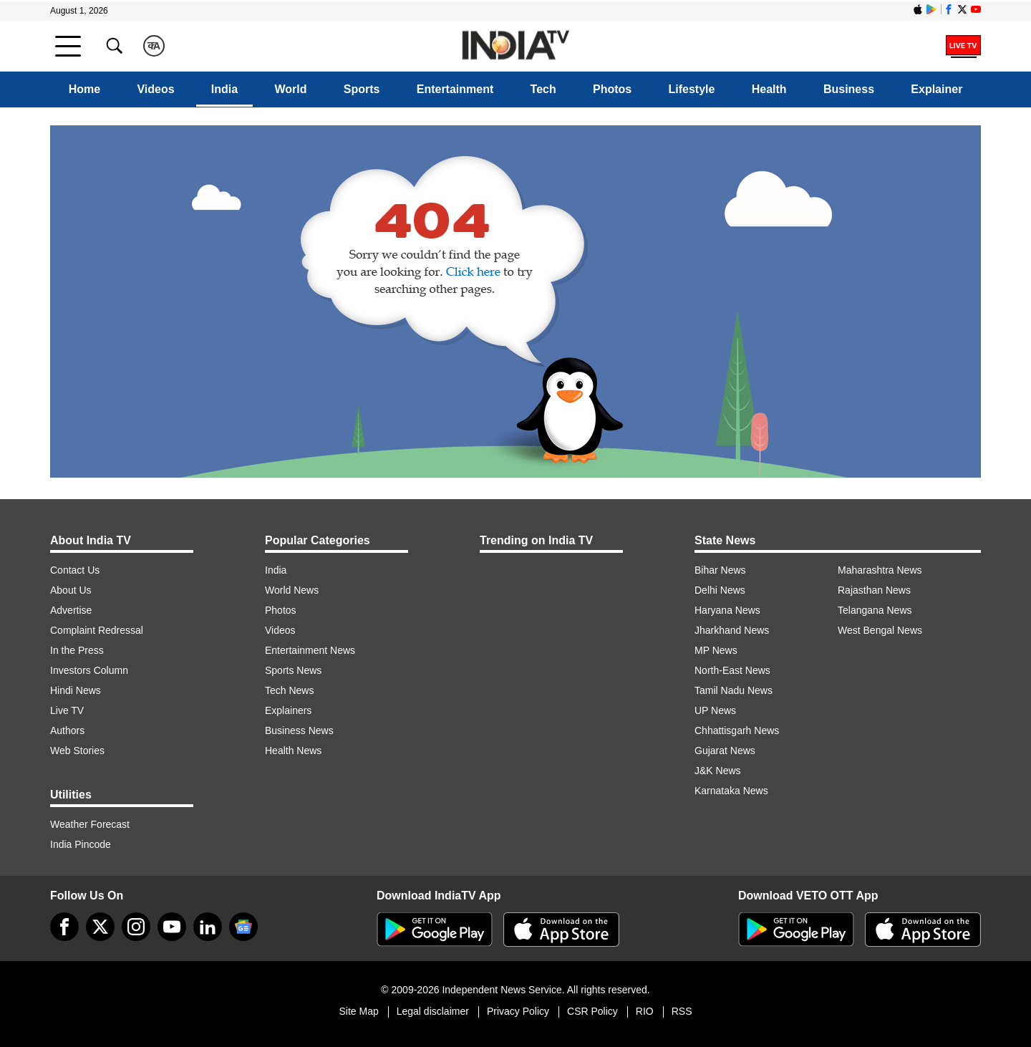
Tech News (289, 690)
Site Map (358, 1011)
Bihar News (720, 570)
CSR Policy (592, 1011)
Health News (293, 750)
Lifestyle (692, 89)
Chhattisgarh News (736, 730)
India (224, 89)
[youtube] (172, 926)
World (290, 89)
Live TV (67, 710)
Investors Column (89, 670)
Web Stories (77, 750)
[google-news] (243, 926)
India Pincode (80, 844)
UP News (715, 710)
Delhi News (719, 590)
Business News (299, 730)
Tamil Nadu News (733, 690)
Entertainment (455, 89)
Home (84, 89)
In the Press (77, 650)
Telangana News (875, 610)
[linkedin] (207, 926)
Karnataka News (731, 790)
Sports (362, 89)
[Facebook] (64, 926)
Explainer (936, 89)
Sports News (293, 670)
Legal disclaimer (433, 1011)
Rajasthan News (874, 590)
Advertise (71, 610)
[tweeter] (100, 926)
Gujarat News (724, 750)
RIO (645, 1011)
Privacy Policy (518, 1011)
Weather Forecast (90, 824)
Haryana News (727, 610)
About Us (71, 590)
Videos (155, 89)
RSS (682, 1011)
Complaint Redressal (96, 630)
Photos (612, 89)
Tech (543, 89)
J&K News (717, 770)
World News (292, 590)
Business (848, 89)
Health (769, 89)
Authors (67, 730)
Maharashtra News (880, 570)
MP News (715, 650)
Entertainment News (310, 650)
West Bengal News (880, 630)
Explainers (288, 710)
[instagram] (136, 926)
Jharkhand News (731, 630)
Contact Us (75, 570)
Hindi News (75, 690)
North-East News (732, 670)
